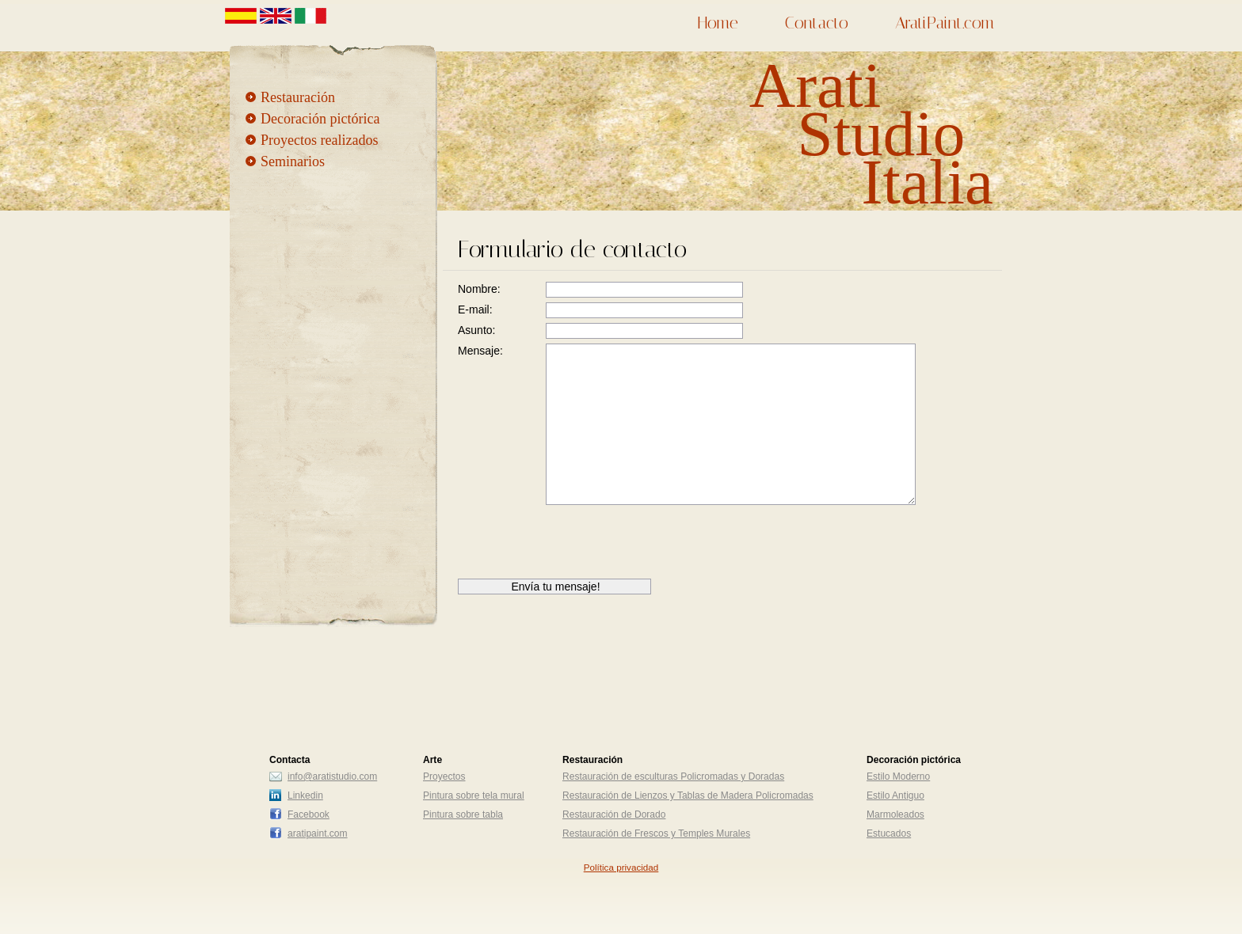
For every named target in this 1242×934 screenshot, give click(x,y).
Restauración (298, 97)
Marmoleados (895, 814)
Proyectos (444, 776)
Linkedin (305, 795)
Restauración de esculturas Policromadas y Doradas (673, 776)
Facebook (309, 814)
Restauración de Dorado (613, 814)
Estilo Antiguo (895, 795)
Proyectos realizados (319, 140)
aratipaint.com (318, 833)
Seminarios (293, 161)
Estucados (889, 833)
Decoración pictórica (320, 119)
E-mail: (475, 309)
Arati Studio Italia (871, 134)
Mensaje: (480, 350)
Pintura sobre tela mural (473, 795)
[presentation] (578, 548)
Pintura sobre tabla (463, 814)
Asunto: (476, 330)
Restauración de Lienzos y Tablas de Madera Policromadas (687, 795)
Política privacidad (621, 867)
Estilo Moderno (898, 776)
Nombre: (479, 289)
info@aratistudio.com (332, 776)
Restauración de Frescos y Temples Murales (656, 833)
